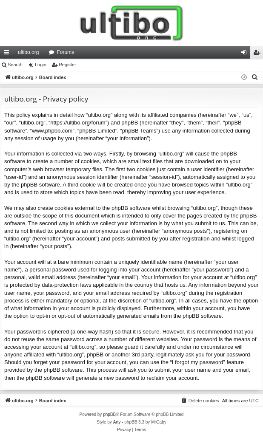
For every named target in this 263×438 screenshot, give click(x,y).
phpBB (109, 414)
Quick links (8, 54)
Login (40, 64)
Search (15, 64)
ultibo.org (28, 52)
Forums (65, 52)
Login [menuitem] (245, 54)
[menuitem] (255, 77)
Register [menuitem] (258, 54)
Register (67, 64)
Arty (117, 422)
